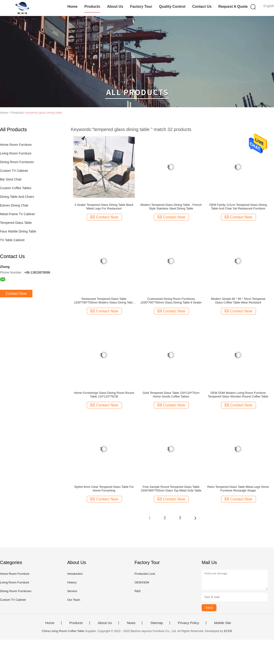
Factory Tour (141, 6)
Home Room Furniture (16, 144)
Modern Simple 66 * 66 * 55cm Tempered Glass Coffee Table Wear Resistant (238, 300)
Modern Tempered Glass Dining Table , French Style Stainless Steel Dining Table (171, 206)
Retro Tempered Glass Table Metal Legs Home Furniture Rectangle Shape (238, 488)
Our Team (73, 599)
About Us (115, 6)
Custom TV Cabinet (14, 170)
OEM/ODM (141, 582)
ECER (228, 631)
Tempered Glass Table (16, 223)
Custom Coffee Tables (15, 188)
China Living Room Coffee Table (63, 631)
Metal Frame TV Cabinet (17, 214)
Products (92, 6)
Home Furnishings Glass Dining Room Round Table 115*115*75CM (104, 394)
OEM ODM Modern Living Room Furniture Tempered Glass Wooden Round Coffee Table (238, 394)
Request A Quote (233, 6)
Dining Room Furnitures (17, 162)
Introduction (75, 573)
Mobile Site (222, 622)
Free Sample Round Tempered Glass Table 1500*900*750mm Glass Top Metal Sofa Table (171, 488)
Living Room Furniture (16, 153)
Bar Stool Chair (11, 179)
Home (72, 6)
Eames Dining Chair (14, 205)
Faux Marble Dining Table (18, 231)
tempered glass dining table (44, 112)
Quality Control (172, 6)
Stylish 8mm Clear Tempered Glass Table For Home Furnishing (104, 488)
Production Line (144, 573)
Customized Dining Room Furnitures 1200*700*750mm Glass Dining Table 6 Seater (171, 300)
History (71, 582)
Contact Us (201, 6)
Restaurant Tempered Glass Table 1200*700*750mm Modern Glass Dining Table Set (104, 300)
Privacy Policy (188, 622)
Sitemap (156, 622)
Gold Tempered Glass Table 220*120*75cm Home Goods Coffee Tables (171, 394)
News (131, 622)
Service (72, 591)
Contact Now (16, 293)
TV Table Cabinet (12, 240)
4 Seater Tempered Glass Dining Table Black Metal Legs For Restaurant (104, 206)
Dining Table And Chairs (17, 197)
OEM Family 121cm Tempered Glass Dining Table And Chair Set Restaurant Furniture (238, 206)
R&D (137, 591)
